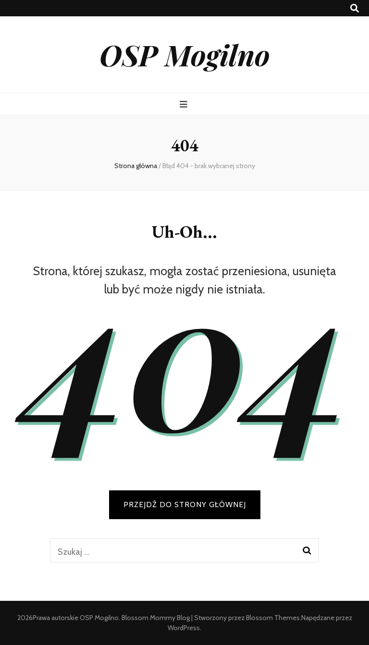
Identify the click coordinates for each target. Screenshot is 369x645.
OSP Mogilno (184, 54)
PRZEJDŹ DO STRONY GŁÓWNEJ (184, 504)
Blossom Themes (273, 617)
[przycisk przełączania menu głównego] (185, 104)
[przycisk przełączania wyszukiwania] (354, 8)
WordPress (184, 627)
